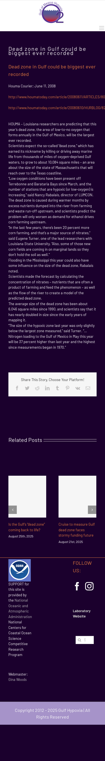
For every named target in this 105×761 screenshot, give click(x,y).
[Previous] (12, 510)
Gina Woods (17, 679)
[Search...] (85, 640)
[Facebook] (77, 586)
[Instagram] (89, 586)
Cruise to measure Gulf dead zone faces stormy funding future (77, 529)
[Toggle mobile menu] (102, 28)
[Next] (92, 510)
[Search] (80, 640)
